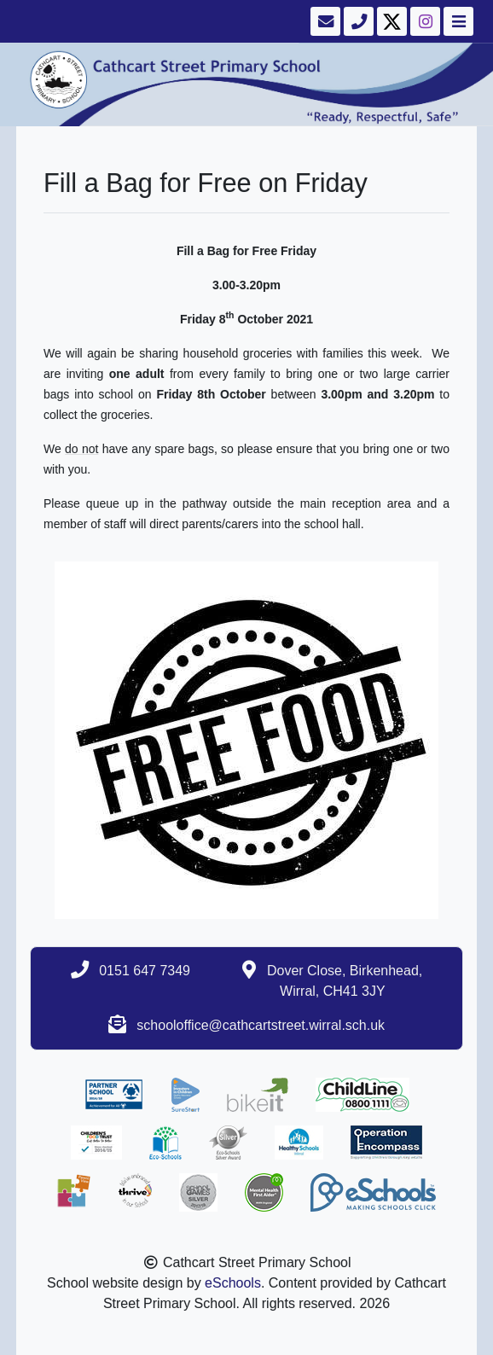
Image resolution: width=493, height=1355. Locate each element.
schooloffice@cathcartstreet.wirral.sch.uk (260, 1025)
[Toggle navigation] (456, 21)
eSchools (233, 1283)
